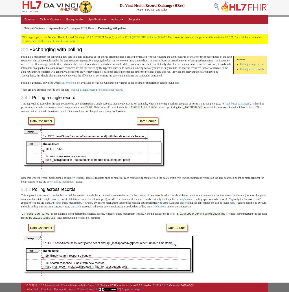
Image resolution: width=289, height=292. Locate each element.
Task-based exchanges (237, 103)
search (58, 202)
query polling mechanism (60, 181)
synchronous (159, 206)
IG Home (29, 19)
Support (134, 19)
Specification (97, 19)
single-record (187, 199)
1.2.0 (227, 37)
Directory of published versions (58, 41)
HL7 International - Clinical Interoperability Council (67, 285)
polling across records (111, 89)
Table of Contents (50, 19)
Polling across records (252, 69)
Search (71, 289)
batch (78, 206)
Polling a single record (252, 64)
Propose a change (131, 289)
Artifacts (117, 19)
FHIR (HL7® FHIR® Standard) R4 (144, 37)
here (177, 82)
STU (97, 37)
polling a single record (83, 89)
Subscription (67, 82)
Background (74, 19)
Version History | (86, 289)
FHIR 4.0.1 (159, 285)
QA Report (60, 289)
